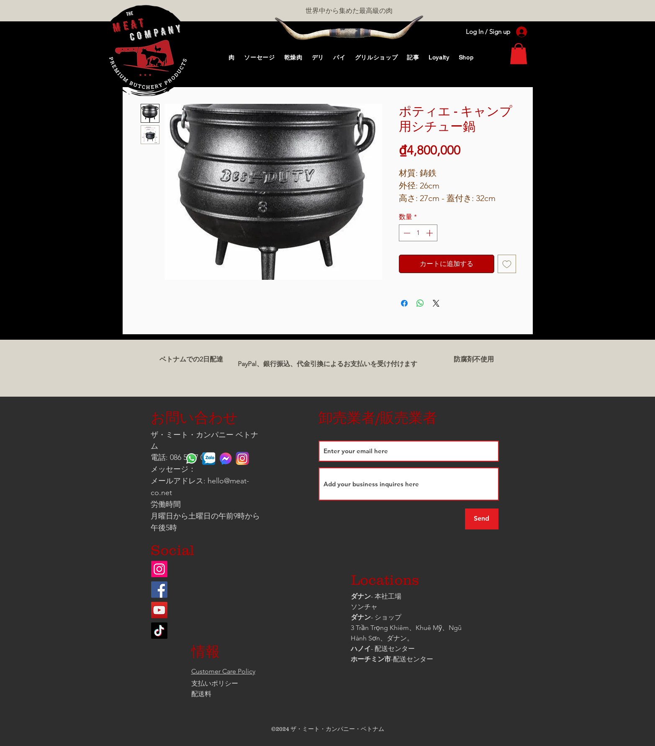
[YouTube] (159, 610)
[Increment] (430, 233)
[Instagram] (159, 569)
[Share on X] (436, 303)
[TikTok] (159, 630)
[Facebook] (159, 589)
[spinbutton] (418, 233)
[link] (518, 53)
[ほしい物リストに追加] (507, 264)
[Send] (481, 519)
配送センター (413, 659)
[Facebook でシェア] (404, 303)
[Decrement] (406, 233)
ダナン (361, 596)
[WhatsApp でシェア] (420, 303)
